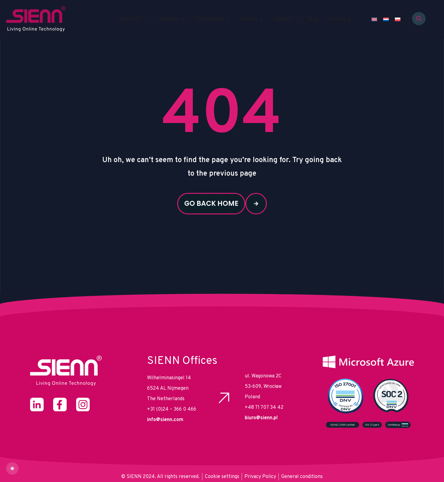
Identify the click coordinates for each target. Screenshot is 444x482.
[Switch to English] (374, 19)
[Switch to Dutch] (386, 19)
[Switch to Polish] (397, 19)
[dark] (12, 468)
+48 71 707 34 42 (264, 407)
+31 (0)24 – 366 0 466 (171, 409)
